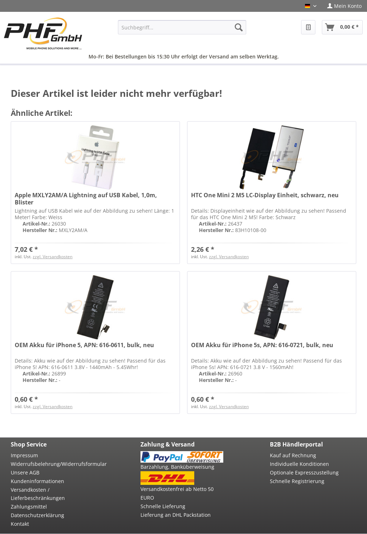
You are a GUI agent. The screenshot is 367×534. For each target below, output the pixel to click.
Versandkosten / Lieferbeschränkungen (38, 494)
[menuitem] (344, 5)
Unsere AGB (25, 472)
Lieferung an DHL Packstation (175, 514)
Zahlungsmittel (29, 506)
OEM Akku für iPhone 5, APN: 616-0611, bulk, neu (84, 345)
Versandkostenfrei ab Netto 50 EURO (177, 493)
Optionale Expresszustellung (304, 472)
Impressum (24, 455)
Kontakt (20, 523)
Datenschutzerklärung (37, 515)
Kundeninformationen (37, 481)
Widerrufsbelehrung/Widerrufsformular (52, 463)
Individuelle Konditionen (299, 463)
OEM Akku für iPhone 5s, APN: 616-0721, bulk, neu (262, 345)
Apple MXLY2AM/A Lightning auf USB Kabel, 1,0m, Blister (86, 199)
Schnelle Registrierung (297, 481)
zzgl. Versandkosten (52, 257)
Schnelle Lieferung (162, 506)
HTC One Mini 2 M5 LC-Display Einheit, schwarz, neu (265, 195)
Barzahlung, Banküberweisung (177, 466)
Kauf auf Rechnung (293, 455)
